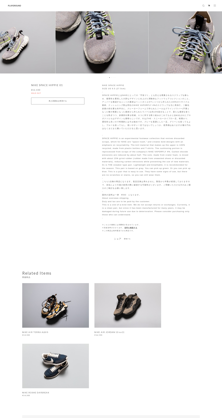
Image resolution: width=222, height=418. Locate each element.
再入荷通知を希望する (58, 101)
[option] (111, 43)
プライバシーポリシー (45, 400)
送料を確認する (130, 228)
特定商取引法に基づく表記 (67, 400)
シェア (118, 239)
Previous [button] (4, 43)
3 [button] (111, 77)
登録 (172, 360)
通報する (127, 239)
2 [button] (109, 77)
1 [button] (107, 77)
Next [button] (217, 43)
